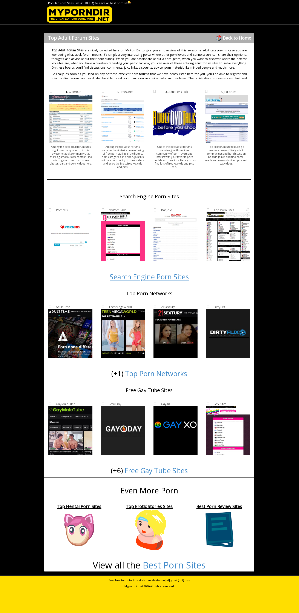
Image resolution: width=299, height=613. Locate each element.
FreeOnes (126, 92)
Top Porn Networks (156, 373)
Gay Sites (220, 404)
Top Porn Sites (224, 210)
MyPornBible (117, 210)
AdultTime (63, 307)
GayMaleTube (65, 404)
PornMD (62, 210)
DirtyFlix (219, 307)
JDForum (230, 92)
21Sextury (168, 307)
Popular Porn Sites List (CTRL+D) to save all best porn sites (89, 3)
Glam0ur (75, 92)
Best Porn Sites (174, 565)
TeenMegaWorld (120, 307)
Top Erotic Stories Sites (149, 506)
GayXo (165, 404)
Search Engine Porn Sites (149, 276)
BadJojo (166, 210)
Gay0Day (115, 404)
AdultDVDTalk (178, 92)
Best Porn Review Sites (219, 506)
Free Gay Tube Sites (156, 470)
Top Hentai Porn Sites (79, 506)
